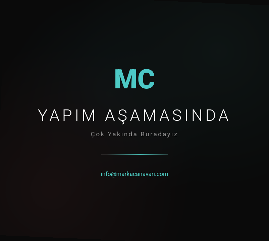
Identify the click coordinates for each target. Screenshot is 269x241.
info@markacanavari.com (134, 174)
